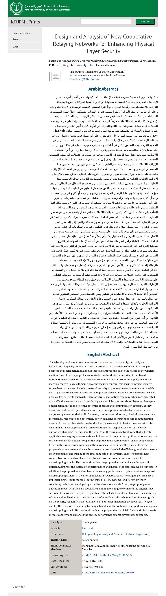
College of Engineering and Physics (102, 534)
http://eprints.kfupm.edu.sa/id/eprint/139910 (108, 572)
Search (145, 22)
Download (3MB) (79, 79)
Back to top (19, 586)
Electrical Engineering (137, 534)
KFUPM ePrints (25, 22)
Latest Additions (21, 33)
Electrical (87, 528)
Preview (95, 79)
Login (16, 46)
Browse (17, 39)
